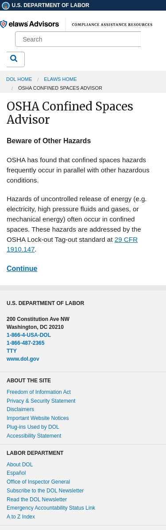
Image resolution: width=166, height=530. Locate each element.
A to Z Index (21, 517)
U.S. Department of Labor (45, 5)
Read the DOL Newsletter (37, 499)
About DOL (20, 464)
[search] (80, 39)
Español (16, 473)
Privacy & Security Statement (41, 401)
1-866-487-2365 (25, 343)
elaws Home (60, 79)
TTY (12, 351)
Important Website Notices (38, 418)
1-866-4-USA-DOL (29, 335)
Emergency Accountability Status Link (51, 508)
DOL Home (19, 79)
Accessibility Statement (34, 436)
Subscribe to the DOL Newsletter (45, 491)
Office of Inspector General (38, 482)
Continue (22, 268)
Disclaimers (20, 409)
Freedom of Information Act (39, 392)
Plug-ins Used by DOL (33, 427)
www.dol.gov (23, 359)
